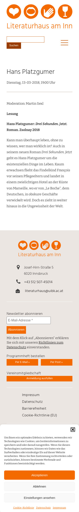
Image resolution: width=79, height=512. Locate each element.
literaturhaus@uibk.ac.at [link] (44, 291)
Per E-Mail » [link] (22, 362)
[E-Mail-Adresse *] (29, 320)
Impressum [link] (31, 395)
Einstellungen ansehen (39, 501)
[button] (73, 433)
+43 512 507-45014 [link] (38, 282)
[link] (39, 19)
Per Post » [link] (56, 362)
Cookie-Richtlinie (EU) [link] (39, 415)
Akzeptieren (39, 478)
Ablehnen (39, 490)
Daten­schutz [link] (32, 402)
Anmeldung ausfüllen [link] (39, 378)
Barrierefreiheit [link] (34, 409)
